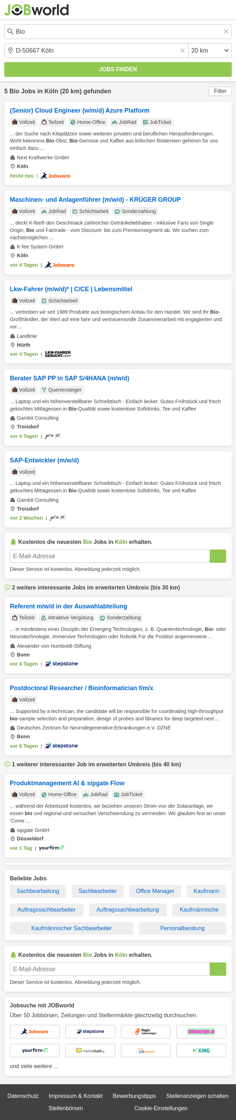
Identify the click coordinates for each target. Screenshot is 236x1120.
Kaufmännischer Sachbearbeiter (71, 928)
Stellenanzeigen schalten (197, 1096)
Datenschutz (23, 1096)
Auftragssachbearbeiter (47, 910)
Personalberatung (182, 928)
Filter (220, 91)
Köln (51, 91)
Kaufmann (206, 891)
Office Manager (155, 891)
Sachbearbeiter (97, 891)
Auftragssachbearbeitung (127, 910)
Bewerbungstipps (134, 1096)
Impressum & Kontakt (76, 1096)
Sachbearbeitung (38, 891)
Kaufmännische (199, 910)
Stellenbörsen (66, 1108)
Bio (14, 91)
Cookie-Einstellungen (160, 1108)
